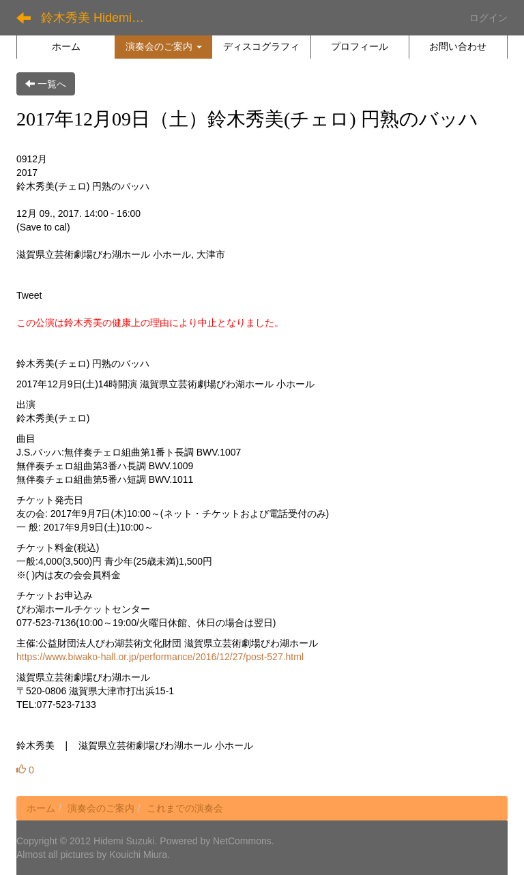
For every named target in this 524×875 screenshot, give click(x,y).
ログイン (488, 17)
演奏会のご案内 (101, 808)
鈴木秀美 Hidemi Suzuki (98, 18)
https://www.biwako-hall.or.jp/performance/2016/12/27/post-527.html (160, 656)
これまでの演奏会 (185, 808)
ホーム (41, 808)
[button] (163, 46)
